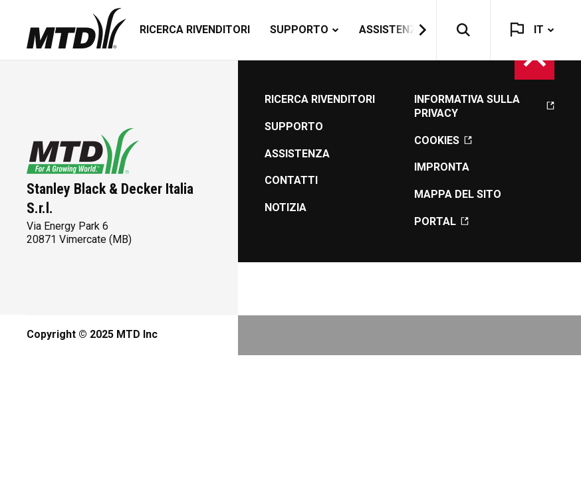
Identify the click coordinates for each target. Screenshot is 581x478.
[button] (414, 30)
